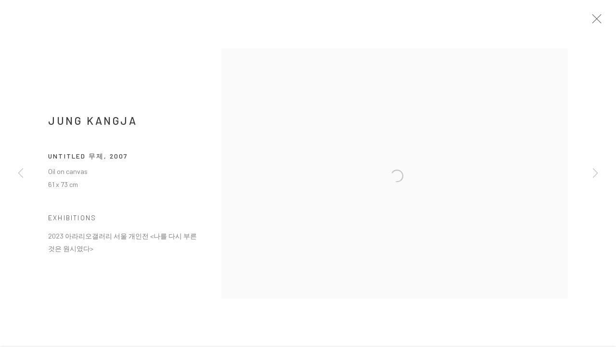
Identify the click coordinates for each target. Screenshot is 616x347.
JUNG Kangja (93, 124)
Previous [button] (20, 173)
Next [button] (595, 173)
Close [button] (599, 21)
